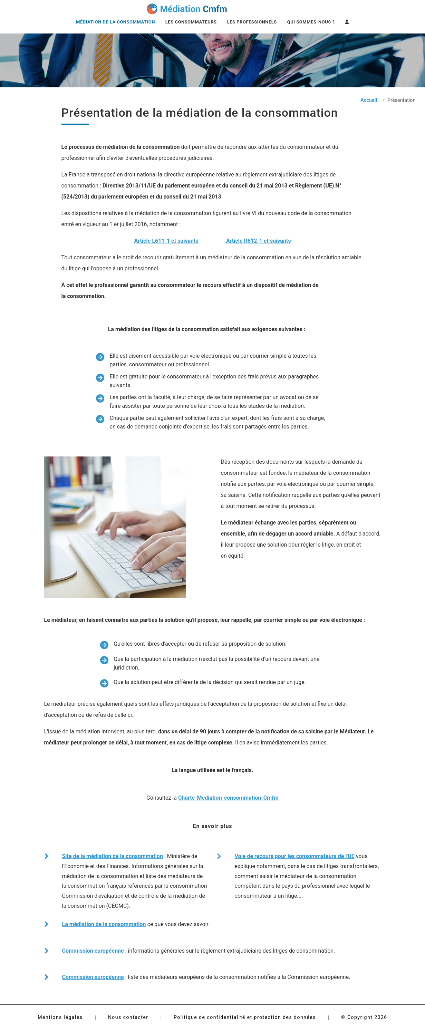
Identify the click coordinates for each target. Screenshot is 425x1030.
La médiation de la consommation (104, 924)
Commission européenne (93, 950)
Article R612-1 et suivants (258, 241)
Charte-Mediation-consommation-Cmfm (228, 798)
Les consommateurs (191, 22)
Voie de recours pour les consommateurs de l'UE (295, 856)
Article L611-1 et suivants (166, 241)
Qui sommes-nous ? (311, 22)
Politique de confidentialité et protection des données (245, 1017)
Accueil (368, 100)
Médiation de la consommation (115, 22)
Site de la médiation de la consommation (112, 856)
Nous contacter (128, 1017)
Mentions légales (60, 1017)
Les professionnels (252, 22)
